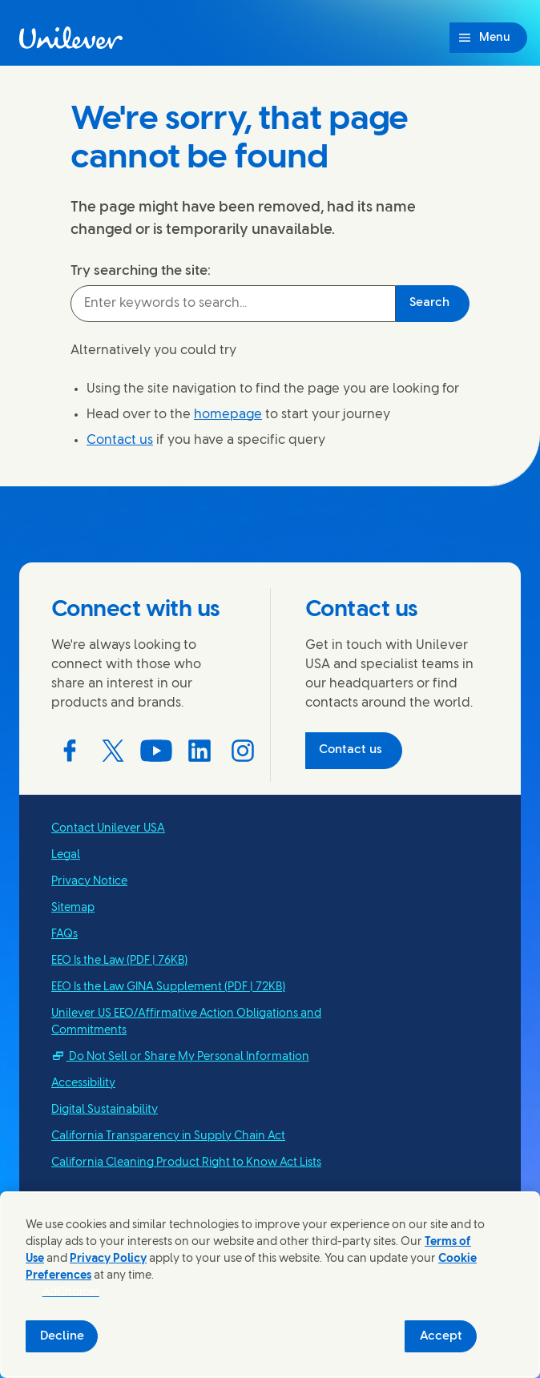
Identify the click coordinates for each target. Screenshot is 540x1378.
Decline (62, 1336)
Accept (441, 1336)
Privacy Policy (108, 1259)
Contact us (120, 440)
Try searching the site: (141, 271)
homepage (228, 414)
